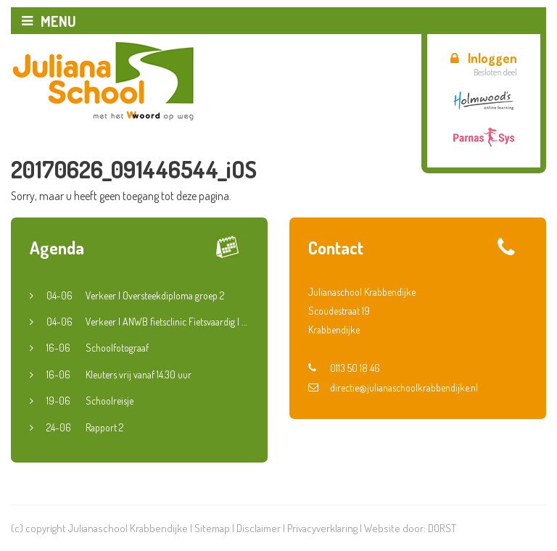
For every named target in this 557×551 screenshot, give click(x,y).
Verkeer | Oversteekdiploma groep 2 (135, 296)
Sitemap (212, 528)
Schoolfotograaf (97, 348)
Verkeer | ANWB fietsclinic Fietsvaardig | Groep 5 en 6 (147, 322)
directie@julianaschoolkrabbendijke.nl (393, 387)
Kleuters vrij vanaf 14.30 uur (118, 375)
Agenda (57, 247)
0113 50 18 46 (344, 368)
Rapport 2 (84, 428)
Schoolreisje (89, 401)
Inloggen (483, 58)
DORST (442, 528)
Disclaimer (258, 528)
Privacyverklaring (322, 528)
